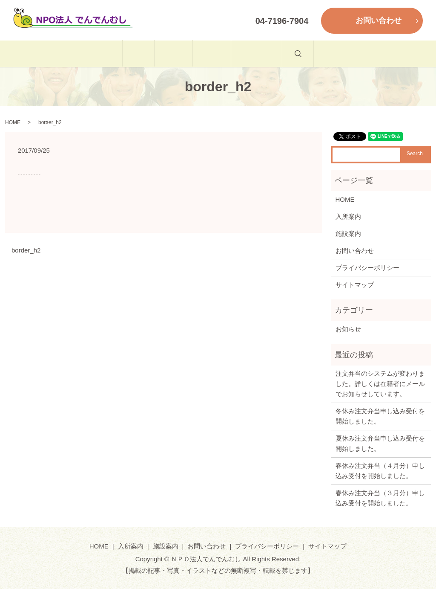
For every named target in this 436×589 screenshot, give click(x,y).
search (344, 58)
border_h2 (25, 250)
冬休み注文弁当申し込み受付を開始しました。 (380, 416)
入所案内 (164, 53)
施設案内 (221, 53)
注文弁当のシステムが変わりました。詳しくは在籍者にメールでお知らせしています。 (380, 384)
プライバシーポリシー (367, 267)
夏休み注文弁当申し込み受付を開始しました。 (380, 443)
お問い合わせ (285, 53)
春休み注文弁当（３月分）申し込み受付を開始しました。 (380, 498)
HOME (109, 53)
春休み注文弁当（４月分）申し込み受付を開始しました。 (380, 470)
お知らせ (348, 329)
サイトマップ (355, 284)
